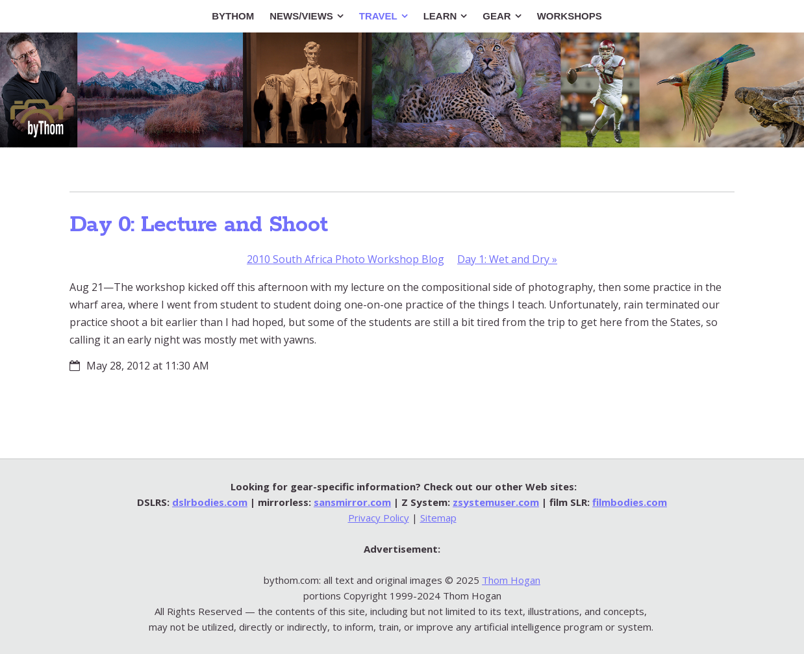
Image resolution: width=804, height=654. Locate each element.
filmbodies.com (629, 502)
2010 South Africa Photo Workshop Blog (345, 259)
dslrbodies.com (209, 502)
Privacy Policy (378, 517)
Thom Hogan (511, 579)
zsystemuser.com (496, 502)
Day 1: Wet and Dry (507, 259)
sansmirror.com (352, 502)
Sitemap (438, 517)
